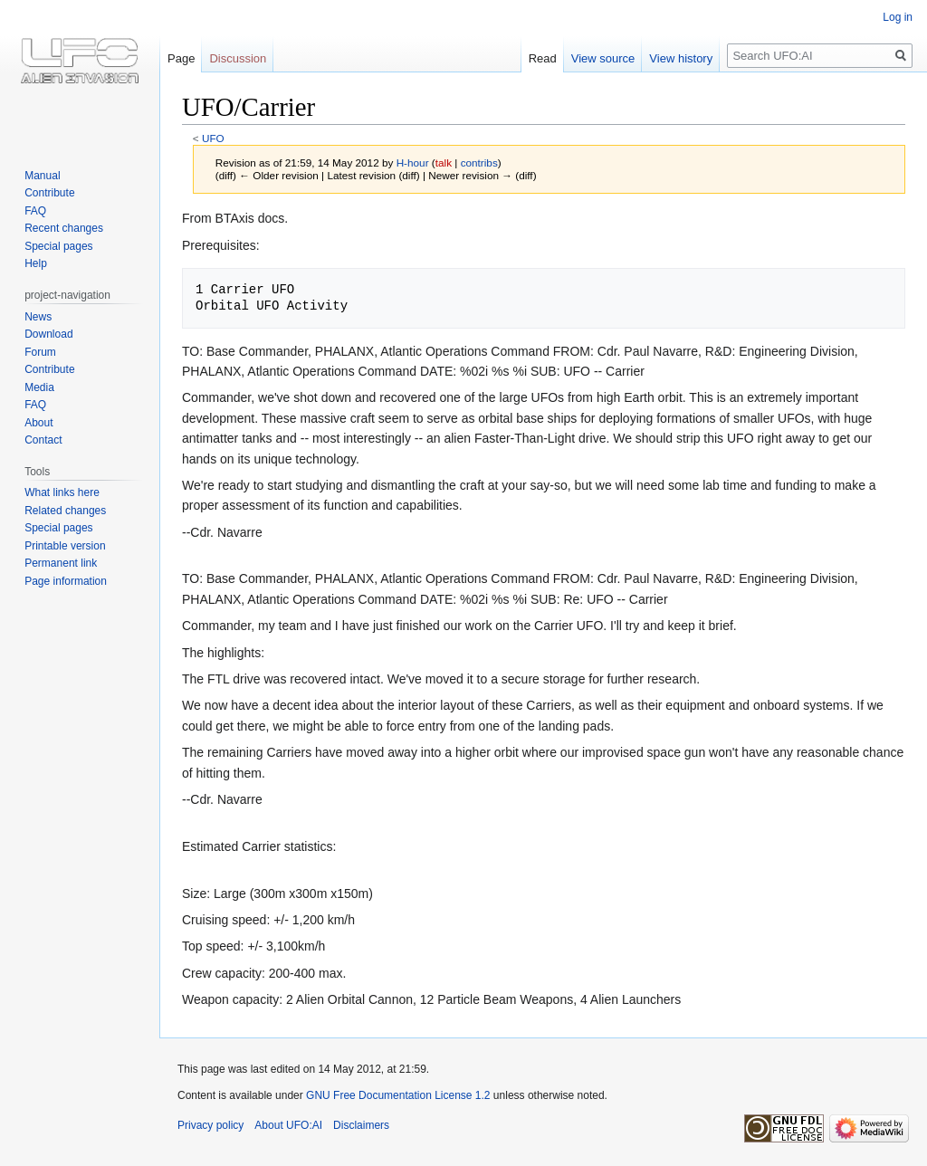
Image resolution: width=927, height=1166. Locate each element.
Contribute (49, 192)
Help (35, 263)
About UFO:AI (288, 1125)
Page (181, 58)
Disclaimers (361, 1125)
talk (443, 162)
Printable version (64, 546)
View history (680, 58)
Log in (898, 17)
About (38, 422)
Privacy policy (210, 1125)
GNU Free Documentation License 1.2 (398, 1095)
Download (48, 334)
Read (543, 58)
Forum (40, 352)
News (38, 317)
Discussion (237, 58)
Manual (42, 175)
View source (603, 58)
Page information (65, 581)
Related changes (65, 510)
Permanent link (60, 563)
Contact (43, 440)
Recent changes (63, 228)
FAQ (35, 211)
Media (39, 387)
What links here (62, 492)
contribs (479, 162)
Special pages (58, 246)
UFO (213, 138)
